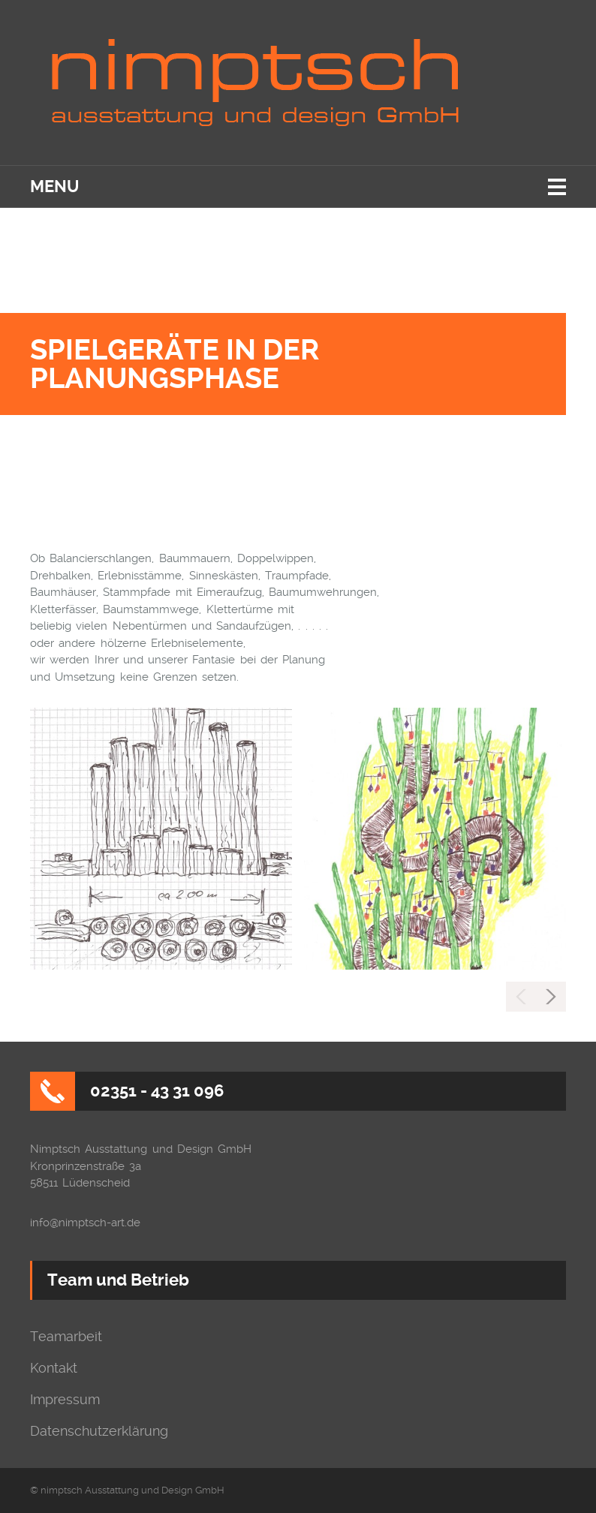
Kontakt (53, 1368)
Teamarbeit (66, 1336)
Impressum (65, 1399)
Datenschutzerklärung (99, 1431)
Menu (54, 186)
